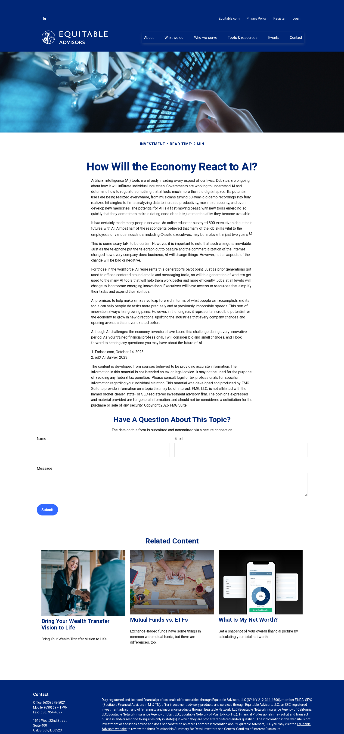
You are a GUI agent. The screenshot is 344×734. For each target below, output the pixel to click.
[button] (149, 23)
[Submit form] (47, 496)
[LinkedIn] (44, 4)
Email (178, 425)
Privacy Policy (257, 4)
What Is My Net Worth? (248, 606)
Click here (109, 723)
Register (279, 4)
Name (41, 425)
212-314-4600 (268, 686)
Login (297, 4)
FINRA (299, 686)
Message (44, 454)
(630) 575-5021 (54, 689)
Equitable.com (229, 4)
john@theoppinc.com (48, 731)
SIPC (308, 686)
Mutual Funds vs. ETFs (159, 606)
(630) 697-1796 (55, 693)
